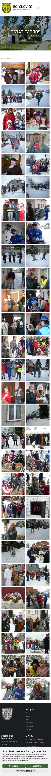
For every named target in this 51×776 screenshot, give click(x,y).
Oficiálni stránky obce (22, 8)
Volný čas (29, 723)
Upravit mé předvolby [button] (25, 771)
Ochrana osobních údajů (35, 743)
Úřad (27, 719)
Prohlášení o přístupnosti (35, 739)
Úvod (10, 36)
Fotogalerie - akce (35, 36)
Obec (20, 36)
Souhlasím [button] (13, 766)
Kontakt (29, 729)
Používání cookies (32, 746)
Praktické (29, 726)
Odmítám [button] (37, 766)
